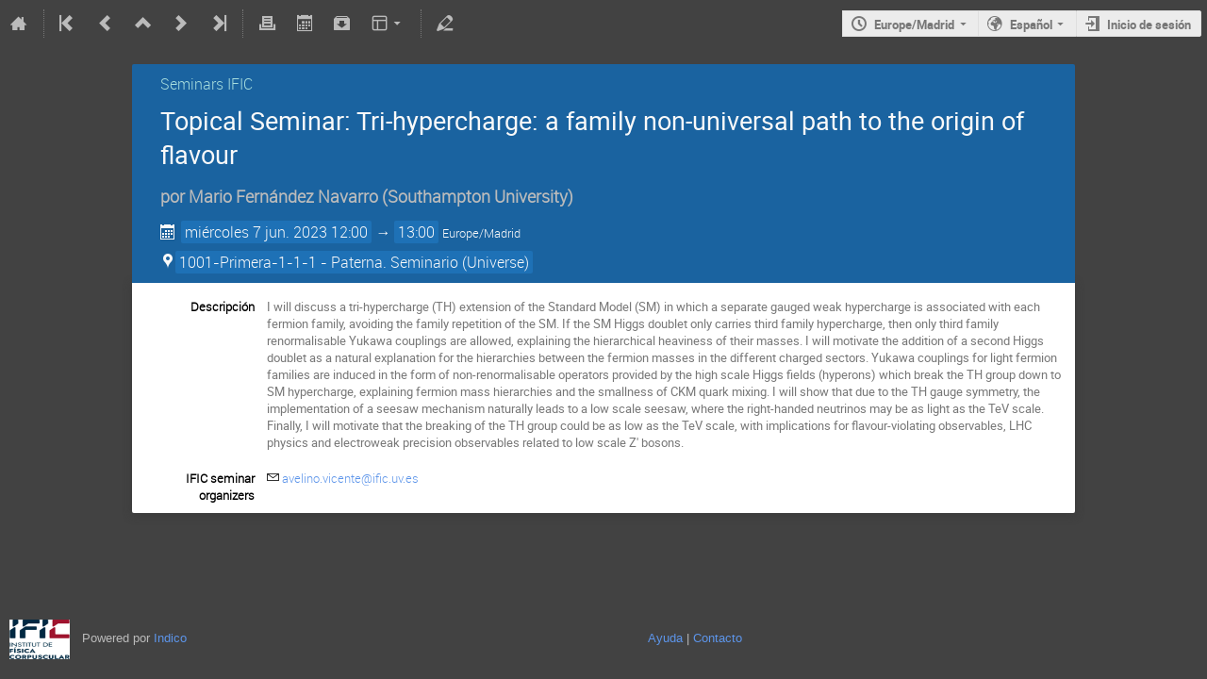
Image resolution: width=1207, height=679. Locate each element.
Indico (170, 638)
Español (1031, 24)
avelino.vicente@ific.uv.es (350, 478)
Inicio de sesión (1149, 24)
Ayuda (665, 638)
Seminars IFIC (206, 84)
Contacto (717, 638)
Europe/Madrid (914, 24)
